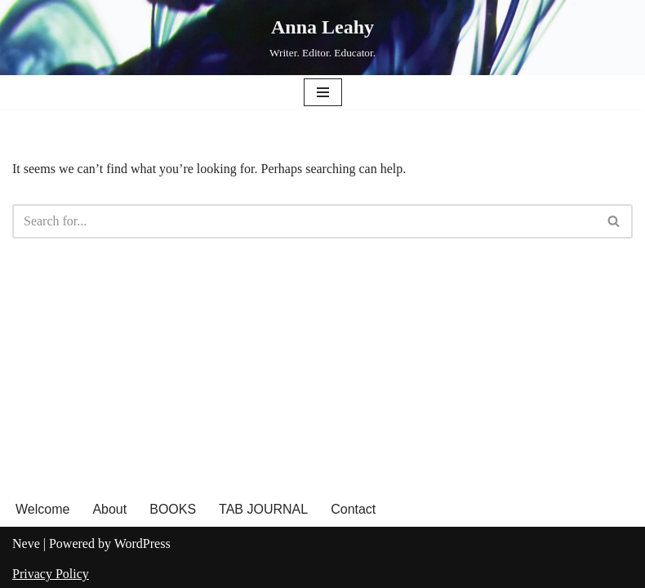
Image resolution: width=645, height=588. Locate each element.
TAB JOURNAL (263, 509)
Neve (26, 543)
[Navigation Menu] (323, 92)
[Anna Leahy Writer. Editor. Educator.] (322, 37)
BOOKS (172, 509)
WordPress (142, 543)
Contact (353, 509)
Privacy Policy (50, 574)
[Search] (304, 221)
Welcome (42, 509)
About (109, 509)
